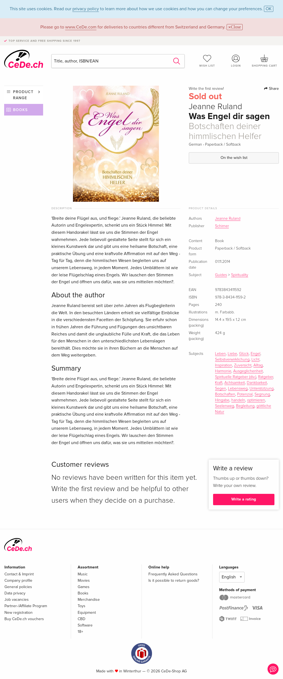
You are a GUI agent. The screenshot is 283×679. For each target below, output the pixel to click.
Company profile (18, 580)
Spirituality (239, 275)
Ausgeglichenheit (248, 371)
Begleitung (245, 406)
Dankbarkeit (257, 383)
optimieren (256, 400)
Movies (84, 580)
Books (20, 110)
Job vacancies (16, 599)
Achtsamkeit (234, 383)
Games (84, 586)
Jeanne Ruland (227, 219)
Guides (221, 275)
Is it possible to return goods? (173, 580)
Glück (244, 354)
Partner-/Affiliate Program (25, 606)
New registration (18, 612)
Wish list (207, 60)
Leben (220, 354)
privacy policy (85, 9)
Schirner (222, 226)
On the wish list (234, 157)
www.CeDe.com (80, 27)
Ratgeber (265, 377)
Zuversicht (242, 365)
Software (85, 625)
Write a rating (243, 499)
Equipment (87, 612)
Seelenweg (224, 406)
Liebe (232, 354)
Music (83, 574)
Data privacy (14, 593)
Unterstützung (262, 388)
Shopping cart (264, 60)
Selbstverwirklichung (232, 359)
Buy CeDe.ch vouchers (24, 619)
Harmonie (223, 371)
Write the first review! (206, 89)
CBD (81, 619)
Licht (255, 359)
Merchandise (89, 599)
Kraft (218, 383)
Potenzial (245, 394)
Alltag (258, 365)
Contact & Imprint (19, 574)
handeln (238, 400)
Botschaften (225, 394)
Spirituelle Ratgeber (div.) (235, 377)
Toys (81, 606)
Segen (220, 388)
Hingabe (222, 400)
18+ (80, 631)
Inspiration (223, 365)
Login (235, 60)
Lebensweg (238, 388)
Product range (23, 95)
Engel (255, 354)
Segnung (262, 394)
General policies (18, 586)
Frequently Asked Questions (173, 574)
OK (269, 9)
